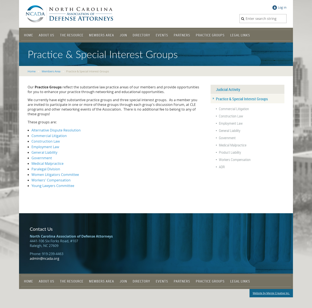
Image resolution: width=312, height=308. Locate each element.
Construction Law (45, 141)
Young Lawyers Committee (52, 185)
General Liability (44, 152)
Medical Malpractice (47, 163)
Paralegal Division (45, 169)
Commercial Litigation (49, 135)
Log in (282, 7)
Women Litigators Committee (55, 174)
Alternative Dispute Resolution (56, 130)
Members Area (51, 71)
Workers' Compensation (51, 180)
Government (41, 158)
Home (32, 71)
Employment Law (45, 147)
